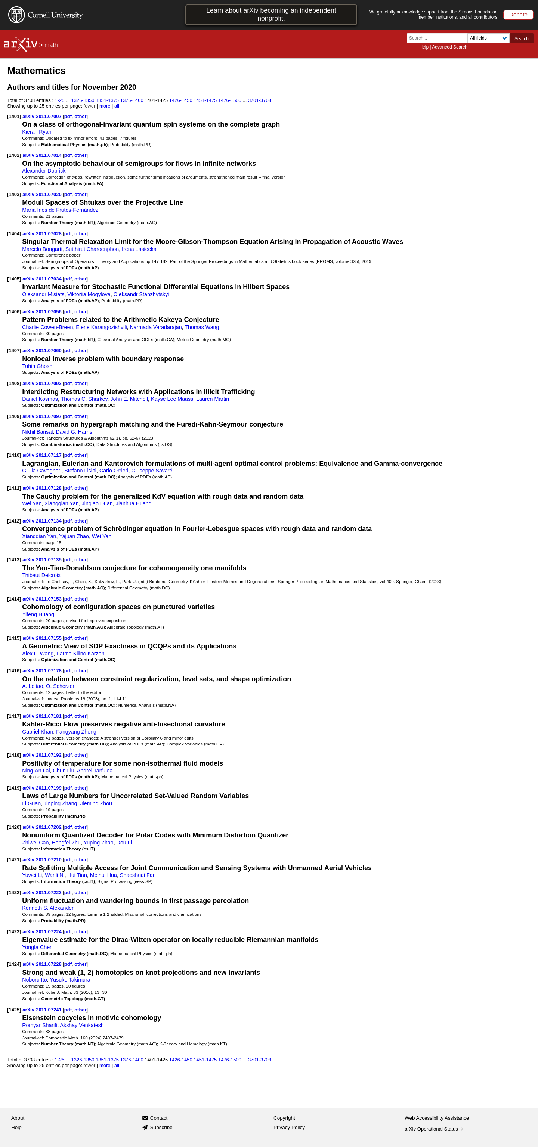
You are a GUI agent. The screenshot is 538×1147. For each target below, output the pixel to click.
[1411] (14, 488)
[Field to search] (488, 38)
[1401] (14, 116)
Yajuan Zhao (74, 536)
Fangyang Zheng (76, 732)
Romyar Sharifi (39, 1025)
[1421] (14, 859)
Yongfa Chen (37, 947)
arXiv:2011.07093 (42, 383)
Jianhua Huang (134, 503)
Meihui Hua (103, 875)
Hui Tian (77, 875)
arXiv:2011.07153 (42, 599)
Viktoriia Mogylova (88, 294)
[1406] (14, 311)
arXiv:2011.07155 (42, 638)
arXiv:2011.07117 (42, 455)
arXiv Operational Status (435, 1129)
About (17, 1118)
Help (424, 47)
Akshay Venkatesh (82, 1025)
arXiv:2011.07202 (42, 827)
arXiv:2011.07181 (42, 716)
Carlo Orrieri (114, 471)
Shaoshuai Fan (138, 875)
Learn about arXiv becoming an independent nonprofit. (271, 14)
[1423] (14, 931)
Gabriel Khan (37, 732)
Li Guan (31, 803)
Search (521, 38)
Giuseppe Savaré (151, 471)
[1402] (14, 155)
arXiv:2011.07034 (42, 279)
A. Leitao (32, 686)
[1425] (14, 1010)
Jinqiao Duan (97, 503)
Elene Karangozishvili (101, 327)
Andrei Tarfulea (95, 771)
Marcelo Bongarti (42, 249)
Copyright (284, 1118)
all (116, 106)
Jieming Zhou (96, 803)
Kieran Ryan (36, 132)
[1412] (14, 521)
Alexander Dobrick (43, 171)
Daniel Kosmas (40, 399)
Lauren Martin (212, 399)
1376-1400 (131, 100)
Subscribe (161, 1127)
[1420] (14, 827)
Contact (159, 1118)
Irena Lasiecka (139, 249)
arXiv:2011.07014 (42, 155)
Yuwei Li (32, 875)
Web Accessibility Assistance (437, 1118)
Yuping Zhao (99, 843)
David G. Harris (74, 432)
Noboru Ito (34, 980)
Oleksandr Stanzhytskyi (141, 294)
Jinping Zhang (60, 803)
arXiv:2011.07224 (42, 931)
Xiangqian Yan (61, 503)
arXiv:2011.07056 (42, 311)
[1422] (14, 892)
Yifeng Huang (38, 614)
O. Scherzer (60, 686)
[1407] (14, 350)
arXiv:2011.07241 (42, 1010)
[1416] (14, 670)
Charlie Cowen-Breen (47, 327)
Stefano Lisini (80, 471)
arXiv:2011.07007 (42, 116)
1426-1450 (180, 100)
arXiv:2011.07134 (42, 521)
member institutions (437, 17)
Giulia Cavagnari (41, 471)
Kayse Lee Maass (172, 399)
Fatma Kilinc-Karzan (80, 654)
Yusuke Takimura (70, 980)
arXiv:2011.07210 (42, 859)
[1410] (14, 455)
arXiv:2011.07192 (42, 755)
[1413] (14, 559)
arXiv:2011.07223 (42, 892)
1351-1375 (107, 100)
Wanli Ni (55, 875)
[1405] (14, 279)
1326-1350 (83, 100)
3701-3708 (259, 100)
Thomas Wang (202, 327)
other (80, 116)
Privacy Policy (289, 1127)
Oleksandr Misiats (43, 294)
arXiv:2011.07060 (42, 350)
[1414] (14, 599)
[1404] (14, 233)
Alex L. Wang (37, 654)
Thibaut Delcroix (41, 575)
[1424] (14, 964)
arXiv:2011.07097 (42, 416)
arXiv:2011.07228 (42, 964)
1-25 (60, 100)
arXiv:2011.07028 (42, 233)
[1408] (14, 383)
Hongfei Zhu (66, 843)
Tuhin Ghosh (37, 366)
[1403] (14, 194)
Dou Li (124, 843)
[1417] (14, 716)
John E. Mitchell (129, 399)
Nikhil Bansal (37, 432)
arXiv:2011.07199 (42, 788)
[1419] (14, 788)
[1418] (14, 755)
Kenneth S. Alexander (48, 908)
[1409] (14, 416)
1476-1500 (229, 100)
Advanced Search (449, 47)
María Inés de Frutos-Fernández (60, 210)
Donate (518, 14)
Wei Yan (31, 503)
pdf (68, 116)
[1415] (14, 638)
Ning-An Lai (36, 771)
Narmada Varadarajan (156, 327)
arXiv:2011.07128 (42, 488)
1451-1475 (205, 100)
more (105, 106)
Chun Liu (63, 771)
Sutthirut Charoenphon (92, 249)
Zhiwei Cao (35, 843)
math (51, 45)
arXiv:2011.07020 (42, 194)
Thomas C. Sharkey (84, 399)
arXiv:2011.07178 (42, 670)
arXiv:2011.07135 (42, 559)
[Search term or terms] (439, 38)
